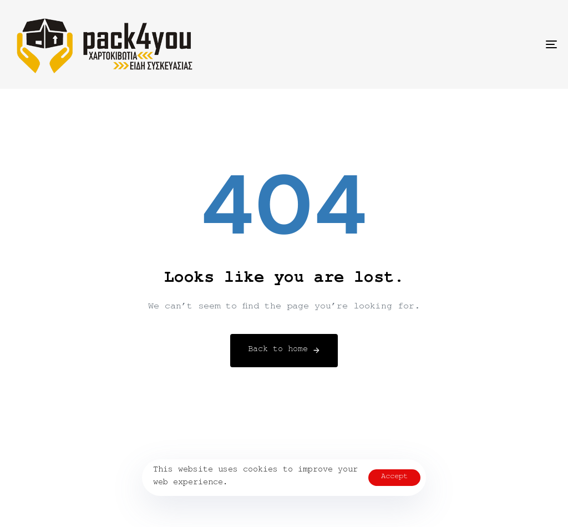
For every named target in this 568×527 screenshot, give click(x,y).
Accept (394, 478)
